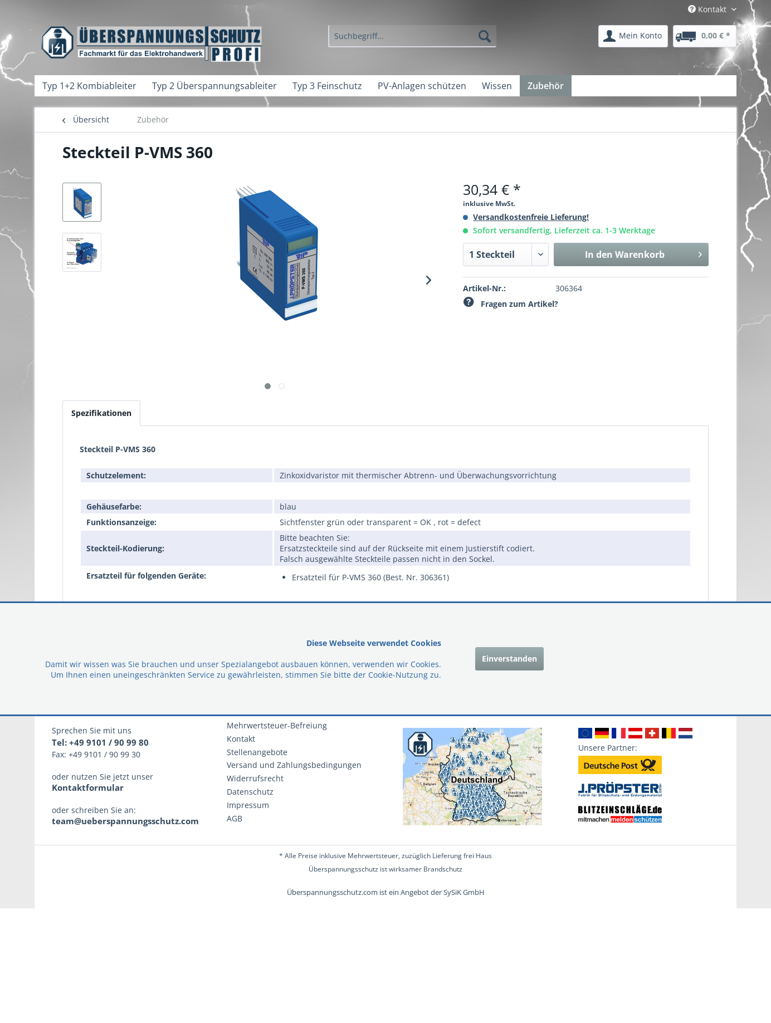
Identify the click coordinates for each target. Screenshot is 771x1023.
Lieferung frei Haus (462, 855)
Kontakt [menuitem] (708, 9)
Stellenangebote (257, 752)
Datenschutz (250, 791)
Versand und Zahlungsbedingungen (294, 765)
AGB (234, 818)
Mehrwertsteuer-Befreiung (277, 725)
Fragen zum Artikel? (510, 303)
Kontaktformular (88, 787)
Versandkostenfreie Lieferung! (531, 217)
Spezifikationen (101, 413)
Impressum (248, 805)
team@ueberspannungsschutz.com (125, 820)
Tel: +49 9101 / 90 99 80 (100, 742)
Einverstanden (509, 658)
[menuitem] (412, 36)
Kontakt (241, 738)
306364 (568, 288)
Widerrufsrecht (255, 778)
